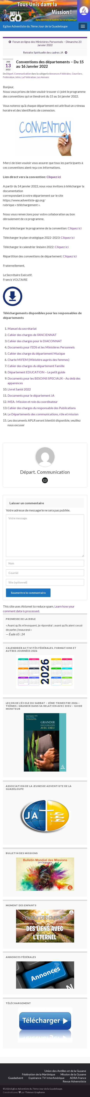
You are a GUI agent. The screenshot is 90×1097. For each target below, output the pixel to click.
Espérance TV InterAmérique (46, 1077)
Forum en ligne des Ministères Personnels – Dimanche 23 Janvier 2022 (47, 43)
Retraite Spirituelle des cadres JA (43, 52)
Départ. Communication (18, 73)
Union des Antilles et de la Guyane (65, 1070)
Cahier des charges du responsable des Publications (42, 408)
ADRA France (78, 1077)
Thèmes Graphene (35, 1092)
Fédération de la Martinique (38, 1074)
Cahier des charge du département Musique (36, 353)
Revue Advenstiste (74, 1081)
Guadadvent (15, 1077)
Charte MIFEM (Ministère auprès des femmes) (38, 359)
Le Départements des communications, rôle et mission (43, 414)
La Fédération (29, 77)
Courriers (77, 73)
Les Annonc (43, 77)
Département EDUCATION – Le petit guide (36, 372)
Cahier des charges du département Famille (36, 366)
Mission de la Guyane (73, 1074)
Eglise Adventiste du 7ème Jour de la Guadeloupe (35, 26)
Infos (18, 77)
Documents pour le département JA (31, 395)
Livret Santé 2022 (19, 389)
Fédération (9, 77)
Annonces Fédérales (60, 73)
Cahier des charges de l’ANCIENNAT (32, 335)
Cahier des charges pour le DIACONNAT (35, 341)
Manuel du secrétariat (22, 328)
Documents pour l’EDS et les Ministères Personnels (41, 347)
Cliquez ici (53, 177)
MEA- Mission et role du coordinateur (33, 401)
